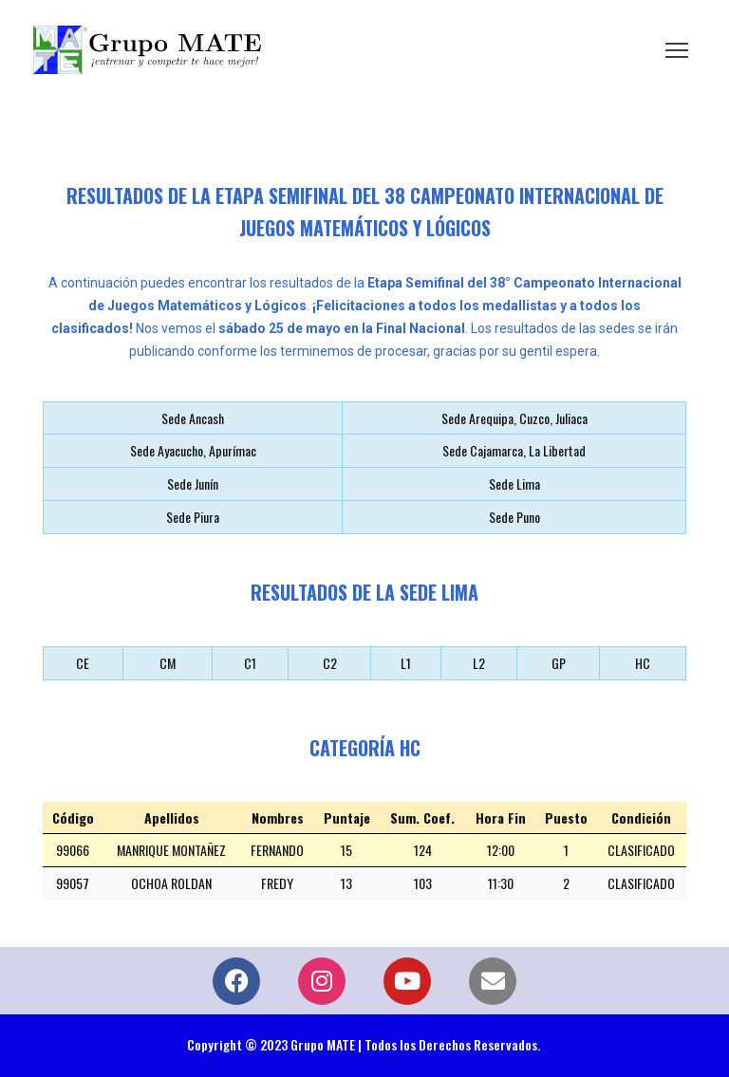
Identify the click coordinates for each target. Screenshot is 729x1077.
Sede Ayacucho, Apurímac (193, 450)
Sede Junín (192, 483)
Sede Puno (514, 517)
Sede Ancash (192, 418)
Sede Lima (514, 483)
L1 (406, 663)
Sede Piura (192, 517)
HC (642, 663)
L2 (479, 663)
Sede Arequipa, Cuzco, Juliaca (514, 418)
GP (558, 663)
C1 (250, 663)
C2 (330, 663)
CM (167, 663)
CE (82, 663)
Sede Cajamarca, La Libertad (514, 450)
